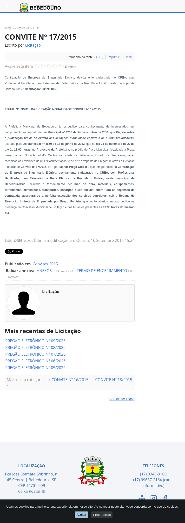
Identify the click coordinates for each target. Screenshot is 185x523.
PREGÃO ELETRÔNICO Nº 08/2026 (35, 347)
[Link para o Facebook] (165, 499)
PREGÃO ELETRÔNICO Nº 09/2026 (35, 340)
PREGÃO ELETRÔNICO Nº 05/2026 (35, 367)
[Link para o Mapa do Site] (141, 499)
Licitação (33, 45)
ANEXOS (45, 270)
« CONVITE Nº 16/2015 (68, 379)
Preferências (102, 515)
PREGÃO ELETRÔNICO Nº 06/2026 (35, 361)
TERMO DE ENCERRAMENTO (102, 270)
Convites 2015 (45, 264)
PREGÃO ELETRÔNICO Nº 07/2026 (35, 354)
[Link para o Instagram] (153, 499)
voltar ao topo (121, 398)
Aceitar (81, 515)
